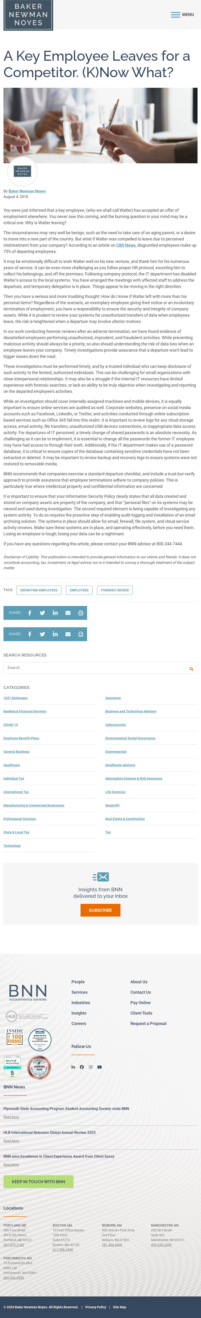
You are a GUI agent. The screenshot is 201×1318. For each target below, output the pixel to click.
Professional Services (19, 819)
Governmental (115, 752)
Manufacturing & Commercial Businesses (33, 805)
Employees (79, 590)
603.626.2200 (161, 1245)
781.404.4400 (112, 1245)
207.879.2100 (13, 1245)
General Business (16, 752)
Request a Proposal (148, 1023)
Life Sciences (115, 792)
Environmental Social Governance (130, 738)
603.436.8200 (13, 1278)
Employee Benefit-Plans (21, 738)
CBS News (126, 245)
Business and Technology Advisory (130, 711)
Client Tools (141, 1013)
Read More (11, 1117)
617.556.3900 (63, 1250)
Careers (78, 1023)
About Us (138, 981)
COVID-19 (10, 725)
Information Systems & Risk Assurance (133, 778)
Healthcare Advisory (120, 765)
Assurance (113, 698)
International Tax (16, 792)
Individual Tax (13, 778)
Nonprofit (112, 805)
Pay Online (140, 1002)
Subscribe (100, 910)
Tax (108, 832)
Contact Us (140, 992)
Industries (80, 1002)
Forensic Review (115, 590)
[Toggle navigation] (183, 14)
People (78, 981)
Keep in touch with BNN (38, 1181)
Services (79, 992)
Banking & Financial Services (24, 711)
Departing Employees (39, 590)
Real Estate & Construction (125, 819)
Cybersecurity (115, 725)
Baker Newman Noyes (27, 191)
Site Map (119, 1307)
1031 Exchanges (15, 698)
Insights (78, 1013)
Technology (12, 846)
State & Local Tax (16, 832)
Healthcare (11, 765)
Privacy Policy (95, 1307)
